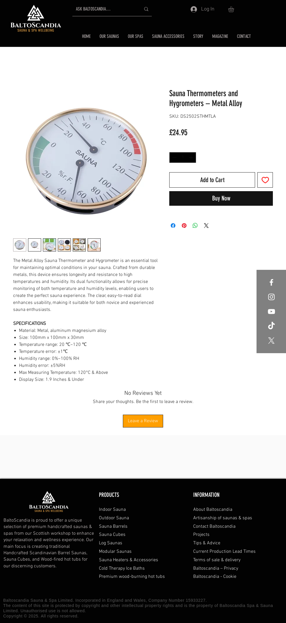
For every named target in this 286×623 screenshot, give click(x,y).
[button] (234, 9)
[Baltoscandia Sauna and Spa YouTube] (271, 311)
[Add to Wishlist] (265, 180)
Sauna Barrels (113, 526)
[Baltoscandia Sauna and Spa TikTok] (271, 326)
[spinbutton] (182, 157)
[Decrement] (173, 157)
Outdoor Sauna (114, 518)
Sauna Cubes (112, 535)
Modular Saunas (115, 552)
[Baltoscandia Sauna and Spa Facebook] (271, 282)
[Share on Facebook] (173, 225)
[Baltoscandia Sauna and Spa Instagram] (271, 297)
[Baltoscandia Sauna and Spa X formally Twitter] (271, 340)
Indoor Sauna (112, 510)
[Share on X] (206, 225)
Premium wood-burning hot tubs (132, 577)
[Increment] (191, 157)
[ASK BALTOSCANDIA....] (104, 9)
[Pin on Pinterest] (184, 225)
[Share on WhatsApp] (195, 225)
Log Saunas (110, 543)
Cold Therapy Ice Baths (122, 568)
